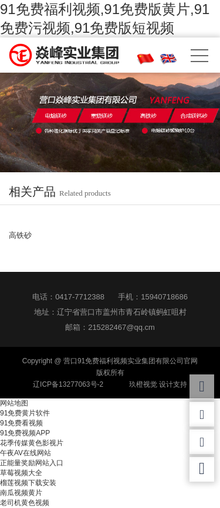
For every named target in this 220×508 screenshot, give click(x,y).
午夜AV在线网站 (25, 453)
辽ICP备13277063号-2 (68, 384)
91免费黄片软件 (25, 413)
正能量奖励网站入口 (31, 463)
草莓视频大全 (21, 473)
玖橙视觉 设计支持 (158, 384)
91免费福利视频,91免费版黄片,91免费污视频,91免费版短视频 (104, 18)
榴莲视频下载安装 (28, 483)
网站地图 (14, 403)
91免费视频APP (25, 433)
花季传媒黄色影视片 (31, 443)
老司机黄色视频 (24, 503)
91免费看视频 (21, 423)
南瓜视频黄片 (21, 493)
